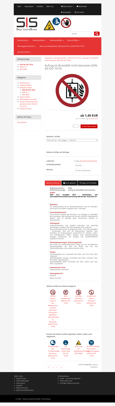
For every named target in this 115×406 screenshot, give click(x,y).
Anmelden (66, 12)
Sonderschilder (24, 52)
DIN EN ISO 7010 (26, 64)
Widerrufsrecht (22, 388)
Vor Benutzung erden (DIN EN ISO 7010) (65, 351)
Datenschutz (21, 378)
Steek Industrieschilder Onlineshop (36, 399)
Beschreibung (53, 183)
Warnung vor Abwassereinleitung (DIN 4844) (81, 350)
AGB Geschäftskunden (25, 390)
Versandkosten (93, 118)
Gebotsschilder (39, 40)
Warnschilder (73, 40)
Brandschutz (23, 40)
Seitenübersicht (66, 381)
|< (49, 367)
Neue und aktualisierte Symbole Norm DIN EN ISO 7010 (62, 46)
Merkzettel (82, 6)
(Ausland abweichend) (88, 161)
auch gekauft (69, 183)
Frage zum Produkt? (88, 183)
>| (61, 367)
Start (19, 6)
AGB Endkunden (22, 381)
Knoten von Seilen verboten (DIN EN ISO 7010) (91, 301)
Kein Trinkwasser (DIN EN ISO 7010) (66, 299)
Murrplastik (22, 122)
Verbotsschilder (57, 40)
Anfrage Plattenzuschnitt (69, 383)
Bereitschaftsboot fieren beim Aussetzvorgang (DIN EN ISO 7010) (94, 351)
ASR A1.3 (23, 67)
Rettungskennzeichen (26, 46)
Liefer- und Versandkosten (70, 378)
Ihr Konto (79, 12)
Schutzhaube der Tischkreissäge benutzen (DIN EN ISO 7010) (54, 352)
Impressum (29, 6)
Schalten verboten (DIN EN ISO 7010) (78, 299)
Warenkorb (67, 6)
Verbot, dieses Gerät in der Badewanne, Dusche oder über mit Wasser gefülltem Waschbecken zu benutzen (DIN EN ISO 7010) (53, 311)
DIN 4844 (23, 69)
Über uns (50, 6)
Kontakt (40, 6)
